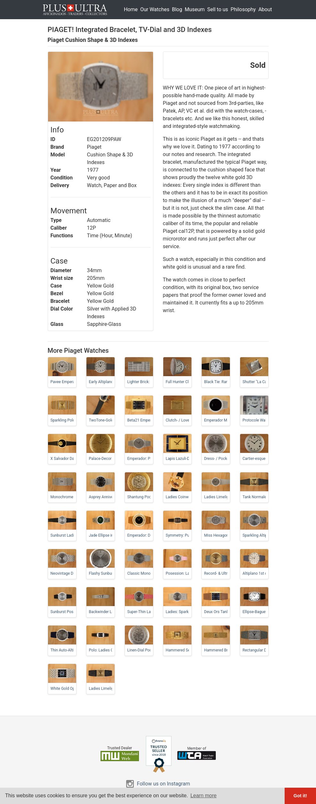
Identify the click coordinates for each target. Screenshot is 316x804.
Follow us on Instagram (163, 784)
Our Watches (154, 9)
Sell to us (217, 9)
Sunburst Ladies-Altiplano (72, 535)
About (265, 9)
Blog (177, 9)
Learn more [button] (203, 795)
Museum (195, 9)
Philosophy (243, 9)
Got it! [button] (300, 795)
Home (131, 9)
